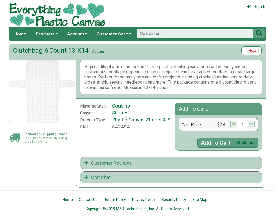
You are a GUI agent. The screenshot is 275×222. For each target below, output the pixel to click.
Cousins (98, 51)
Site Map (199, 200)
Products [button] (45, 34)
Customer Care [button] (112, 34)
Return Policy (115, 200)
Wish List (246, 142)
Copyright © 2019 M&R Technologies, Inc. (120, 209)
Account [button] (75, 34)
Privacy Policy (143, 200)
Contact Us (88, 200)
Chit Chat (97, 177)
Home (20, 34)
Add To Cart (215, 142)
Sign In (256, 6)
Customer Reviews (108, 163)
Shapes (120, 113)
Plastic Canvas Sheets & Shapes (148, 120)
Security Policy (173, 200)
